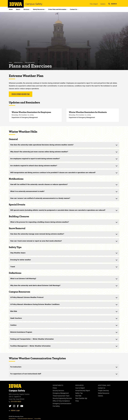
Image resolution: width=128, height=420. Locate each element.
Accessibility (37, 418)
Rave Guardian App (81, 398)
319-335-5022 (15, 401)
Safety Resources (18, 62)
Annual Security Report (82, 390)
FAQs (77, 401)
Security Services (58, 390)
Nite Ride (78, 396)
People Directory (103, 390)
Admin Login (15, 410)
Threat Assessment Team (61, 396)
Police (55, 388)
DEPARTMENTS (58, 385)
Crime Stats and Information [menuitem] (57, 9)
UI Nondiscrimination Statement (25, 418)
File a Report (94, 4)
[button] (112, 3)
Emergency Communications (62, 403)
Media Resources (103, 393)
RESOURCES (79, 385)
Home (10, 62)
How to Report (80, 388)
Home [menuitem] (11, 9)
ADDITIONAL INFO (104, 385)
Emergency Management (61, 393)
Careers (102, 4)
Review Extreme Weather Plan (20, 94)
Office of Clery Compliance (61, 401)
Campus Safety (33, 4)
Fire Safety (56, 406)
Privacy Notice (12, 418)
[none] (64, 145)
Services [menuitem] (26, 9)
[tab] (64, 145)
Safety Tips (79, 393)
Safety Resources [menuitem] (38, 9)
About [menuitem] (18, 9)
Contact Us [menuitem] (73, 9)
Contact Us (101, 388)
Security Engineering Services (62, 398)
